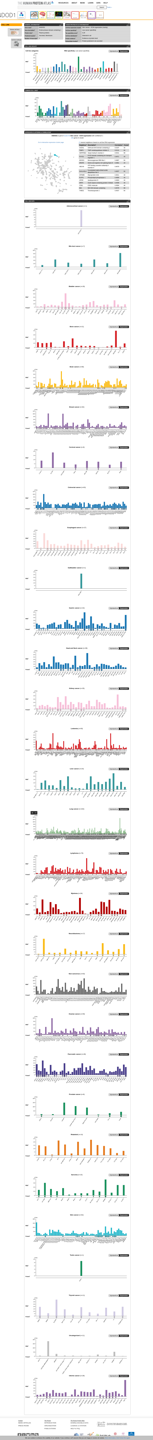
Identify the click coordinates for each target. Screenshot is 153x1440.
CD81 (81, 185)
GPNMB (81, 175)
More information (110, 1438)
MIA (80, 188)
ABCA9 (81, 166)
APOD (81, 180)
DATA (98, 3)
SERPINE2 (82, 153)
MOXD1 (81, 160)
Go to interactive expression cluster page (51, 142)
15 (79, 142)
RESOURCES (63, 3)
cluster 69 (67, 136)
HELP (105, 3)
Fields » (109, 7)
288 (72, 138)
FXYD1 (81, 156)
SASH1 (81, 148)
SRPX (81, 183)
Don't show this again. (123, 1438)
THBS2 (81, 190)
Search (102, 7)
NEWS (82, 3)
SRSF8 (81, 163)
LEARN (90, 3)
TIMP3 (81, 150)
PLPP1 (81, 177)
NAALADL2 (82, 171)
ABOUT (74, 3)
